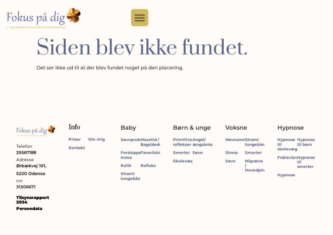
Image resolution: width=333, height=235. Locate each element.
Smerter (181, 152)
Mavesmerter (238, 139)
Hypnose (290, 127)
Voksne (236, 127)
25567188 (26, 152)
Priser (75, 139)
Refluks (148, 165)
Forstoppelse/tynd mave (139, 154)
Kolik (126, 165)
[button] (139, 17)
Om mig (96, 139)
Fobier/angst (290, 157)
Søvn (198, 152)
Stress (231, 152)
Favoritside (151, 152)
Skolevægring (187, 161)
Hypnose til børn (306, 142)
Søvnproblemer (137, 139)
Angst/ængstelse (203, 142)
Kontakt (77, 147)
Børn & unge (192, 127)
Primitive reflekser (182, 142)
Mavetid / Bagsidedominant (158, 142)
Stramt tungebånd (132, 176)
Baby (128, 127)
